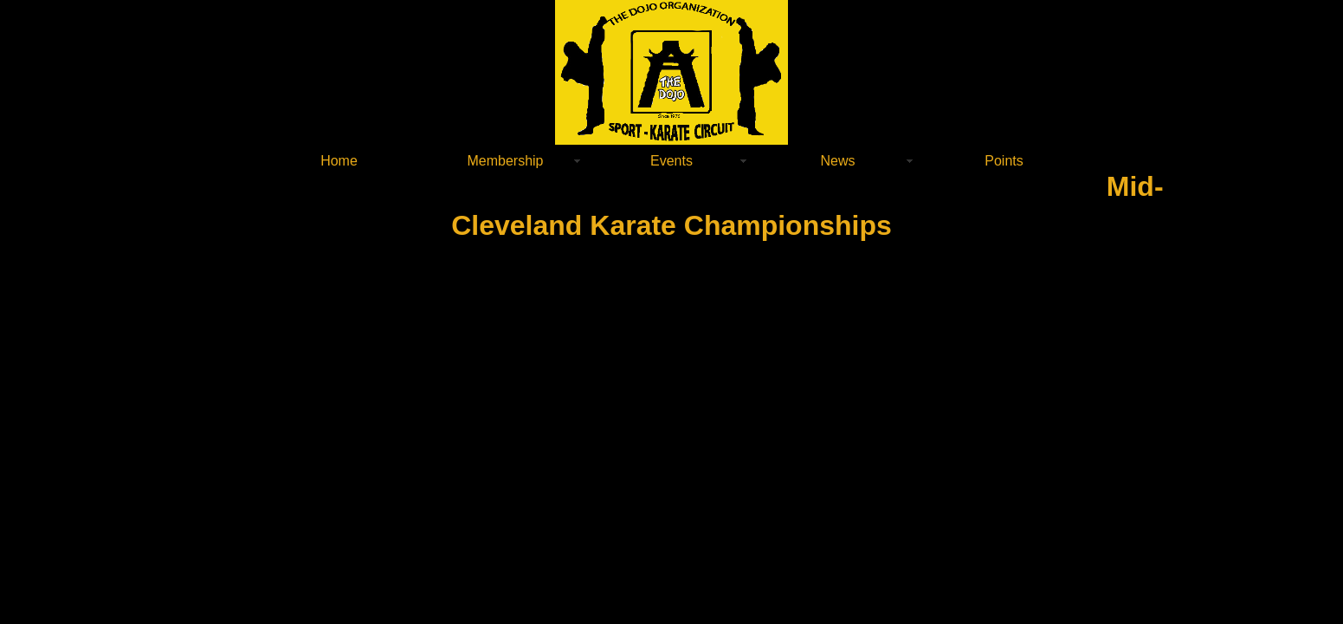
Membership (505, 160)
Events (671, 160)
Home (339, 160)
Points (1004, 160)
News (837, 160)
